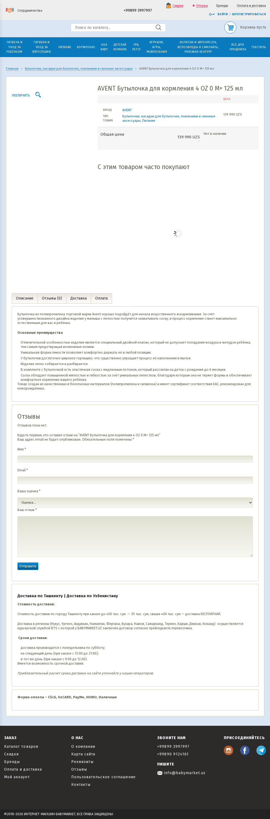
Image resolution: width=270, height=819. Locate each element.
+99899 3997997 (138, 11)
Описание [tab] (24, 298)
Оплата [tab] (101, 298)
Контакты (81, 784)
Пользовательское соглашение (103, 777)
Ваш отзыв (27, 510)
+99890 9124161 (173, 754)
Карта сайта (83, 754)
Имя (21, 449)
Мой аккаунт (17, 777)
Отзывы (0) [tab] (52, 298)
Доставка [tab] (78, 298)
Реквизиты (82, 761)
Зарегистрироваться (249, 14)
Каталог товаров (21, 746)
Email (22, 470)
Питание (148, 121)
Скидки (177, 6)
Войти (218, 14)
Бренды (222, 6)
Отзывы (202, 6)
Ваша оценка (29, 491)
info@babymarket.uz (181, 773)
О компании (83, 746)
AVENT (127, 110)
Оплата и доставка (251, 6)
